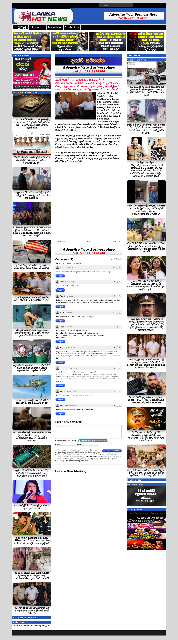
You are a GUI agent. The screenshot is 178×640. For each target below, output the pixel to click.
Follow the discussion (119, 259)
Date (63, 263)
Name (57, 444)
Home (89, 241)
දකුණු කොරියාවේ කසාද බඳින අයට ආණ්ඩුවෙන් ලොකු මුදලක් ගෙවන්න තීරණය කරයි (32, 195)
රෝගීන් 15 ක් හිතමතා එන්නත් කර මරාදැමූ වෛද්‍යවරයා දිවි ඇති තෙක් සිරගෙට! (32, 611)
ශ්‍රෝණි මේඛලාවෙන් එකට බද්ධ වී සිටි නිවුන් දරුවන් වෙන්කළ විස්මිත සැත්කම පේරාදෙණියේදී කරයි (32, 368)
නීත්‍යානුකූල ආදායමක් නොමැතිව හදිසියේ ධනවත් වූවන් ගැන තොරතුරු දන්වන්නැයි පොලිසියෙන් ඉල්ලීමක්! (31, 541)
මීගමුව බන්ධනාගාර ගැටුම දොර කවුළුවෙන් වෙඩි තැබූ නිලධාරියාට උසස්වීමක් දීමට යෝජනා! (32, 333)
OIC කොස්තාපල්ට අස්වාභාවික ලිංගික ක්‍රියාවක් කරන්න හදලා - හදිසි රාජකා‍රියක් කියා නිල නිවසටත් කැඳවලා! (32, 436)
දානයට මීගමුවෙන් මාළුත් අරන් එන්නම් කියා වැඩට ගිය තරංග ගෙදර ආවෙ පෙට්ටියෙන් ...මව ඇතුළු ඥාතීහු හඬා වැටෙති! (146, 128)
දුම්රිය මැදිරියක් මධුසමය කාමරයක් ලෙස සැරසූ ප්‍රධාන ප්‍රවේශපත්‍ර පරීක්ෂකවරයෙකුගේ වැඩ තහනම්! (32, 576)
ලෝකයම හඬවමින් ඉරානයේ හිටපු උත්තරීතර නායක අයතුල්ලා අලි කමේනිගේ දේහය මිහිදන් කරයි (32, 473)
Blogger (45, 625)
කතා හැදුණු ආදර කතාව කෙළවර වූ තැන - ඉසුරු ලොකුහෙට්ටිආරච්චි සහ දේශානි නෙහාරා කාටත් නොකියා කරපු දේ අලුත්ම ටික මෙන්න (146, 363)
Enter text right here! (88, 432)
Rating (69, 263)
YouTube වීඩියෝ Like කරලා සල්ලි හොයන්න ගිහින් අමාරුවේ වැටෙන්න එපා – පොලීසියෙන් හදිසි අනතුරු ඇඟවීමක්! (31, 123)
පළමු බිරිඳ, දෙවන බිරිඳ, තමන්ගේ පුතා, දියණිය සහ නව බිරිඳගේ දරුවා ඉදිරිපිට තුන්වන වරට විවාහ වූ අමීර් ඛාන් (146, 473)
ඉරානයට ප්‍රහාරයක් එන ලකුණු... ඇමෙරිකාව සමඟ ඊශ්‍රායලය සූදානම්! (32, 266)
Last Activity (77, 263)
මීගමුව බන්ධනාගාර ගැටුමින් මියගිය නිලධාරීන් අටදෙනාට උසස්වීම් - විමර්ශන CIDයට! (32, 160)
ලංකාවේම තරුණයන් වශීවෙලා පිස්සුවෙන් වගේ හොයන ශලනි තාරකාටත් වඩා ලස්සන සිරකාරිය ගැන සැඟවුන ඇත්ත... (146, 285)
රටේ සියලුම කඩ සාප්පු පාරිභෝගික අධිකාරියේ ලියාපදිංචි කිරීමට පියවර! (32, 299)
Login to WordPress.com (99, 440)
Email (79, 444)
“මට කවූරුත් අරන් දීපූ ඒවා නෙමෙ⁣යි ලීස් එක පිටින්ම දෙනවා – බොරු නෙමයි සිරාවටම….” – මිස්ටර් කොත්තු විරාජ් (146, 91)
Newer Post (61, 241)
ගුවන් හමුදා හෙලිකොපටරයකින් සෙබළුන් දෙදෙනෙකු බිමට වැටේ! (32, 401)
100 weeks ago (69, 267)
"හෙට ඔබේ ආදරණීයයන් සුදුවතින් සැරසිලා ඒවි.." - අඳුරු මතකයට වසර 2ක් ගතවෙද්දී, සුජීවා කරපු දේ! (146, 400)
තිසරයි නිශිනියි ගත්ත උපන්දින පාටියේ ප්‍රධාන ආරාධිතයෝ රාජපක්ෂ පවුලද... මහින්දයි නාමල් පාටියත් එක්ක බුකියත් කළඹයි (146, 247)
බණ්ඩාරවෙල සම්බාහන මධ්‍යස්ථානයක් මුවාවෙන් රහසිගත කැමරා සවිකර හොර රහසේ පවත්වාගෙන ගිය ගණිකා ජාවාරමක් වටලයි (32, 231)
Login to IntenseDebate (84, 440)
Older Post (117, 241)
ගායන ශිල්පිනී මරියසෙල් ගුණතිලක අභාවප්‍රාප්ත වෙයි (31, 506)
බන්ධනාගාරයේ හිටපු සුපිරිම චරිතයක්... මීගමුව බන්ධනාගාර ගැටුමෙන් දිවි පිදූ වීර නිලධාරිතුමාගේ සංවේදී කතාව (146, 436)
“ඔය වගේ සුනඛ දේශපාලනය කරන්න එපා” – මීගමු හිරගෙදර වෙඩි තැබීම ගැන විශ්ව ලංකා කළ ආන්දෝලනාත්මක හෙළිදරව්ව (146, 209)
